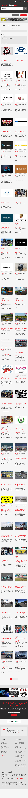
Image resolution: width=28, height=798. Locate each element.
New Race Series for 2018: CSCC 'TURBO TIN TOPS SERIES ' (6, 537)
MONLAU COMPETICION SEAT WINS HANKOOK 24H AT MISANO (21, 537)
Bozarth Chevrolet (19, 108)
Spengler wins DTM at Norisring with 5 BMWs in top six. (6, 614)
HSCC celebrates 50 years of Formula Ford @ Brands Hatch (7, 666)
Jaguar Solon (17, 252)
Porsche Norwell (18, 227)
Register (25, 1)
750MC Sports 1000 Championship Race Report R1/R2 (21, 354)
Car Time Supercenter (5, 179)
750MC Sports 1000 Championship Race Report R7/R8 (21, 302)
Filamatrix (17, 179)
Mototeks (17, 155)
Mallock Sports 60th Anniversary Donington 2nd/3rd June (20, 431)
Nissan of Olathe (4, 108)
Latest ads (16, 15)
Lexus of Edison (4, 84)
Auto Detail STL (4, 155)
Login (20, 1)
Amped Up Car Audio (5, 252)
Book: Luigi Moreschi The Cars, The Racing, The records (6, 431)
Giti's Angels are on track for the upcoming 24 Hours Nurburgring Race (6, 405)
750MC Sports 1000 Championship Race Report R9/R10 (7, 302)
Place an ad (23, 15)
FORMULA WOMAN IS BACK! (20, 378)
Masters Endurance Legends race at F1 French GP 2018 (20, 458)
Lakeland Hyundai (19, 60)
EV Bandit (3, 277)
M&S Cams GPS (18, 202)
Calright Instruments (5, 227)
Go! (25, 8)
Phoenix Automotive (19, 84)
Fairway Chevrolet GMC (6, 131)
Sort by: (14, 28)
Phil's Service (4, 60)
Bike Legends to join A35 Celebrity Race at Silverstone (20, 640)
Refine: (2, 34)
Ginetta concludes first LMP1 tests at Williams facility (6, 640)
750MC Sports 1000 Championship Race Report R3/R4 (21, 328)
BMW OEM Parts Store (19, 131)
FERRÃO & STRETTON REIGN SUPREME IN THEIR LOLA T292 (20, 588)
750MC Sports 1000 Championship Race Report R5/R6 (7, 328)
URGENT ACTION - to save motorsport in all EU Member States (20, 511)
